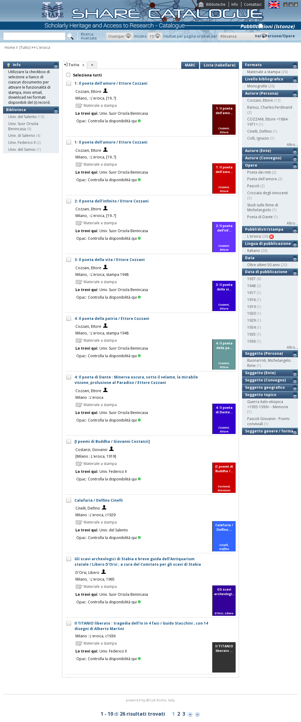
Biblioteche (216, 4)
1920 (251, 313)
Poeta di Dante (260, 216)
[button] (119, 36)
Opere (251, 165)
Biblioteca (16, 109)
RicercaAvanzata (89, 36)
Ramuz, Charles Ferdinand (269, 107)
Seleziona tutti (87, 75)
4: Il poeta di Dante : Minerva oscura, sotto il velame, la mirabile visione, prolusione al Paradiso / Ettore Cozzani (136, 380)
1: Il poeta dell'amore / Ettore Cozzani (110, 83)
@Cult (151, 700)
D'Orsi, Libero (87, 572)
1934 (251, 327)
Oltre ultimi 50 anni (263, 264)
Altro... (292, 144)
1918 (251, 299)
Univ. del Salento (22, 116)
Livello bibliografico (264, 79)
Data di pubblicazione (266, 271)
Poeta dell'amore (262, 178)
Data (249, 257)
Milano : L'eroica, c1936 (95, 636)
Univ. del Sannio (22, 149)
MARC (190, 65)
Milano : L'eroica (89, 397)
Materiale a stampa (263, 71)
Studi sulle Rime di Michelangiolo (262, 207)
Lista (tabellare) (219, 65)
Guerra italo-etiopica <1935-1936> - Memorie (267, 404)
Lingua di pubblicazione (268, 243)
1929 (251, 320)
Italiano (253, 250)
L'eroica (43, 47)
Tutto (73, 64)
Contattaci (252, 4)
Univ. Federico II (22, 142)
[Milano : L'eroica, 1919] (95, 456)
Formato (253, 64)
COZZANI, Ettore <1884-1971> (268, 122)
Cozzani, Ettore (88, 91)
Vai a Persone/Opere (275, 36)
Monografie (257, 86)
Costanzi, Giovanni (91, 449)
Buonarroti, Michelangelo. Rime (269, 363)
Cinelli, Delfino (87, 508)
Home (10, 47)
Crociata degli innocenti (267, 192)
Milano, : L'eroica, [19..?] (95, 98)
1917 (251, 292)
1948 (251, 285)
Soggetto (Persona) (264, 353)
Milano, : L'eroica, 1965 (95, 579)
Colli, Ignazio (258, 138)
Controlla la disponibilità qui (114, 121)
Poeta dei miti (259, 172)
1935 (251, 334)
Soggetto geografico (265, 387)
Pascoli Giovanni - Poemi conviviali (268, 421)
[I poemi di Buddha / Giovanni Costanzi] (112, 441)
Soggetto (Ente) (260, 372)
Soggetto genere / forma (269, 431)
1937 (251, 278)
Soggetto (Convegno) (265, 380)
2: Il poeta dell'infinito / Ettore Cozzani (111, 201)
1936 (251, 341)
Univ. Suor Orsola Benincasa (23, 126)
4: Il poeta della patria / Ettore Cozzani (111, 318)
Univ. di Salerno (21, 135)
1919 (251, 306)
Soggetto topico (260, 394)
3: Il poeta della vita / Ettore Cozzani (109, 259)
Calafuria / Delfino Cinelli (98, 500)
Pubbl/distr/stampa (264, 229)
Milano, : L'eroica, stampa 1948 (102, 274)
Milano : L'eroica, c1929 (95, 514)
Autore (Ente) (258, 150)
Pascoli (253, 185)
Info (234, 4)
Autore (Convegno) (263, 158)
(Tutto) (24, 47)
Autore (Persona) (261, 93)
